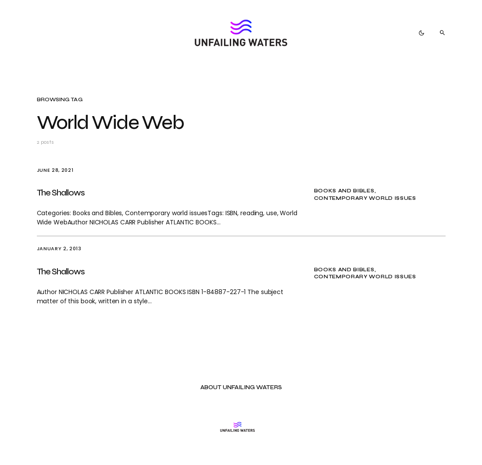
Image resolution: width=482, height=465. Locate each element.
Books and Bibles (344, 191)
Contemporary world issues (365, 198)
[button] (421, 32)
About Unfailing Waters (241, 387)
